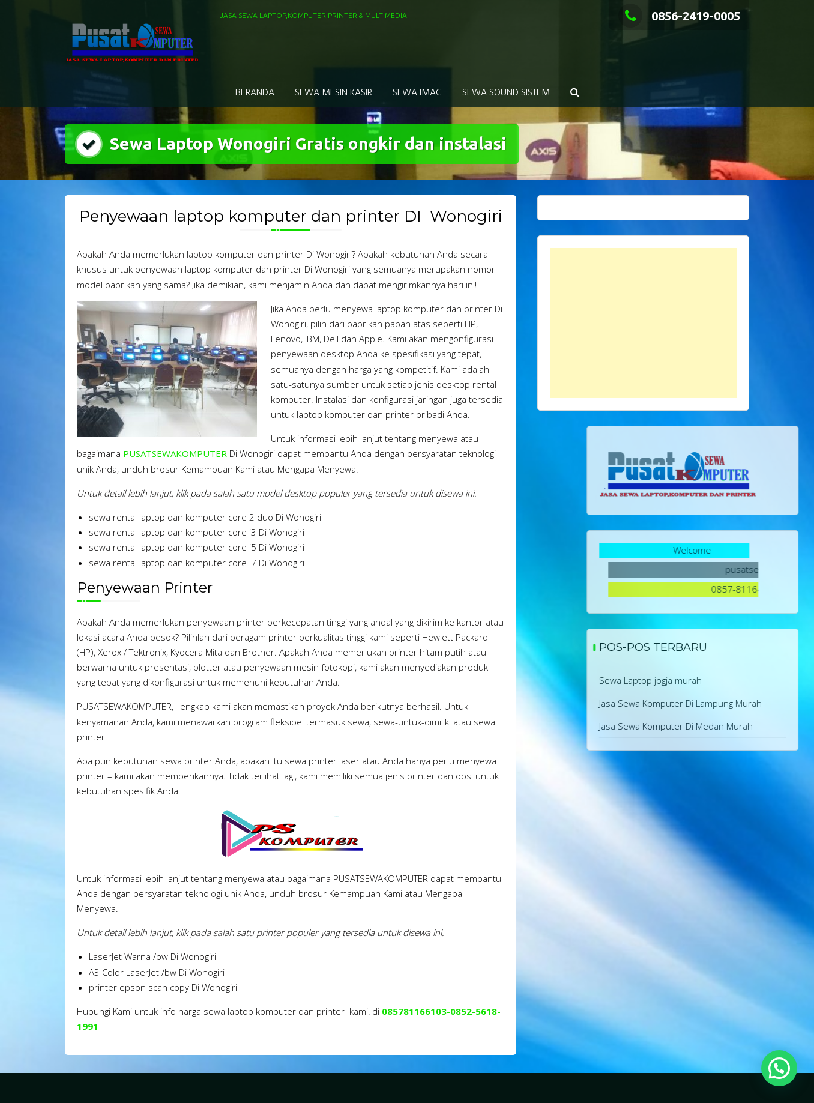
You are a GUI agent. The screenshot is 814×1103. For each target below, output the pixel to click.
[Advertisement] (643, 323)
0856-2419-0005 (679, 16)
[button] (574, 93)
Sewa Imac (417, 93)
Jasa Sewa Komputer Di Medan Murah (736, 726)
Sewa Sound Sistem (506, 93)
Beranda (254, 93)
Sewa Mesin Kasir (333, 93)
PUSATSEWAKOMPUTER (175, 453)
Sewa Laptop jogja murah (711, 680)
